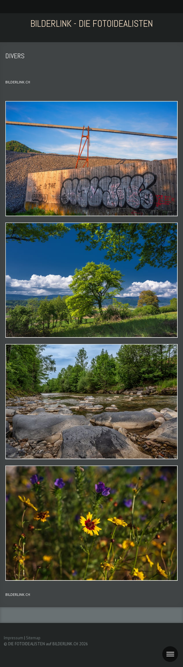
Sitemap (33, 638)
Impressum (13, 638)
